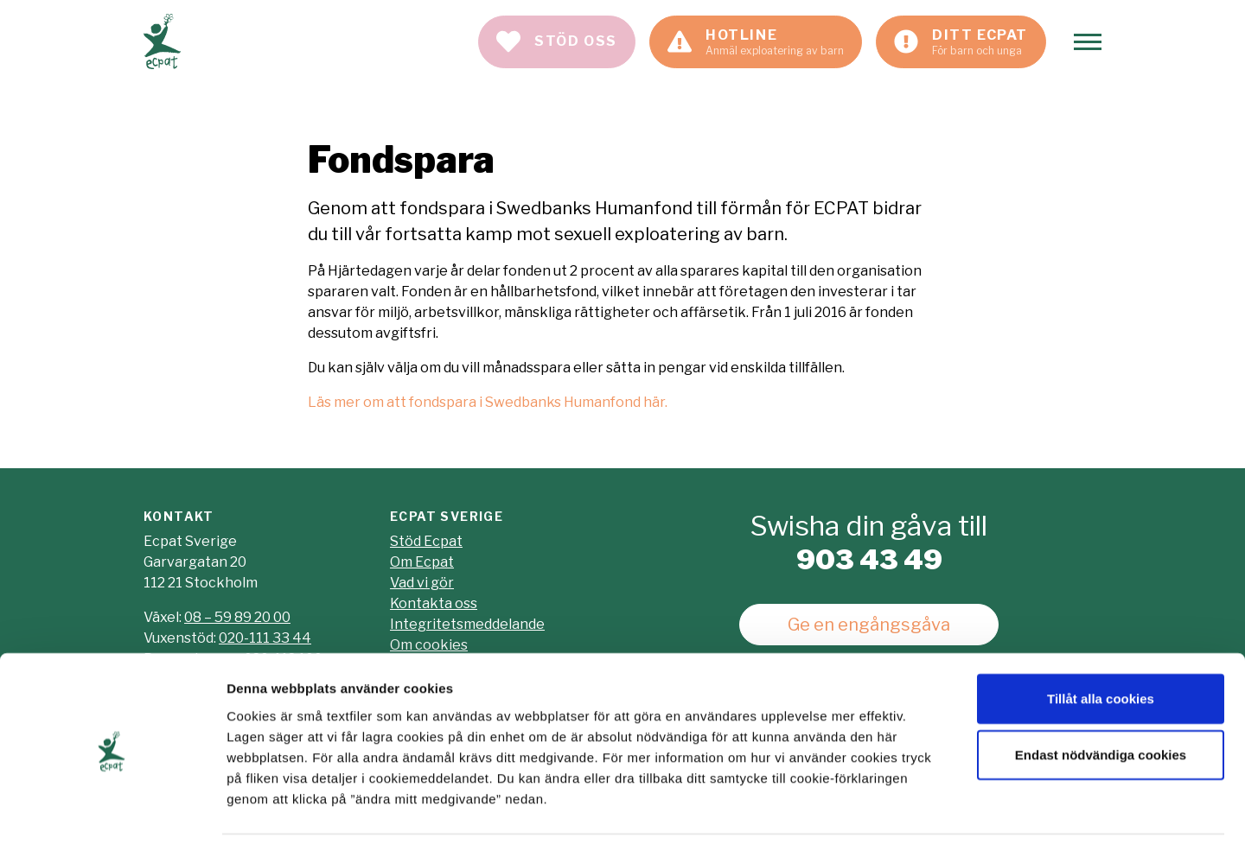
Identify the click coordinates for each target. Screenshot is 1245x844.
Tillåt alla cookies (1100, 639)
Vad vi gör (422, 582)
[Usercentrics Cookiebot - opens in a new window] (112, 810)
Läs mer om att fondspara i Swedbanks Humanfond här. (487, 402)
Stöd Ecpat (426, 541)
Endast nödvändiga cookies (1100, 696)
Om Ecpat (422, 562)
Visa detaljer (939, 810)
